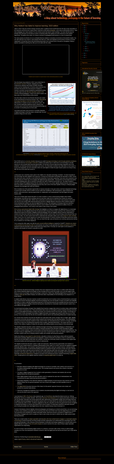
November (87, 33)
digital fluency (22, 439)
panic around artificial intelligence (45, 223)
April (86, 46)
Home (46, 447)
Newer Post (18, 447)
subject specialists (34, 419)
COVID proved (37, 154)
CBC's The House (27, 396)
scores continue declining (69, 114)
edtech (28, 439)
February (87, 50)
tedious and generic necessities (68, 225)
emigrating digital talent (50, 355)
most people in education (31, 162)
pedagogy (52, 30)
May (86, 39)
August (86, 37)
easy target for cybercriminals (33, 336)
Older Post (74, 447)
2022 (84, 53)
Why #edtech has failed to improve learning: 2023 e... (89, 43)
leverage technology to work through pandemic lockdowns (61, 161)
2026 (84, 25)
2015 (84, 57)
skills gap (22, 294)
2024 (84, 29)
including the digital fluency (27, 353)
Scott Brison (49, 396)
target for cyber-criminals (69, 215)
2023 (84, 31)
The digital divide (21, 386)
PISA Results (26, 153)
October (86, 35)
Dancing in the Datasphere (49, 397)
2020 (84, 55)
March (86, 48)
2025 (84, 27)
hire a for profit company (35, 423)
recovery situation (30, 161)
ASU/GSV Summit (21, 83)
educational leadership (36, 439)
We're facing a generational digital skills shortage (26, 209)
